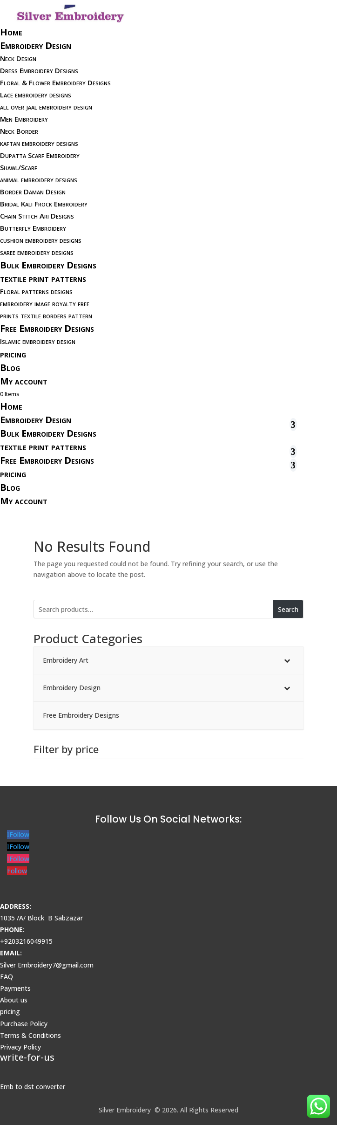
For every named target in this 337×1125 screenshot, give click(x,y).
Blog (10, 367)
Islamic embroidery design (37, 341)
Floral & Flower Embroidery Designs (55, 82)
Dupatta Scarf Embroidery (40, 155)
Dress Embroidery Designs (39, 70)
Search (288, 609)
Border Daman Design (33, 191)
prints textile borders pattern (46, 315)
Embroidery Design (35, 45)
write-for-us (27, 1057)
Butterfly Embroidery (33, 228)
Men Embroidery (24, 118)
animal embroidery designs (38, 179)
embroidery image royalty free (44, 303)
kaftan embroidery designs (39, 143)
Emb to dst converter (32, 1086)
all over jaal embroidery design (46, 106)
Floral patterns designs (36, 291)
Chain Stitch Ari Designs (37, 215)
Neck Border (19, 131)
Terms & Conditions (30, 1035)
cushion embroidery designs (40, 240)
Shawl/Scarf (18, 167)
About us (13, 999)
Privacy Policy (20, 1047)
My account (23, 381)
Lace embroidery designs (35, 94)
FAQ (6, 976)
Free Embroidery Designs (47, 328)
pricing (13, 354)
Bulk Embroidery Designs (48, 265)
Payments (15, 988)
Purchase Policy (23, 1023)
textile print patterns (43, 278)
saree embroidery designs (37, 252)
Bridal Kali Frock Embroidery (44, 203)
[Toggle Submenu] (287, 660)
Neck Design (18, 58)
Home (11, 32)
